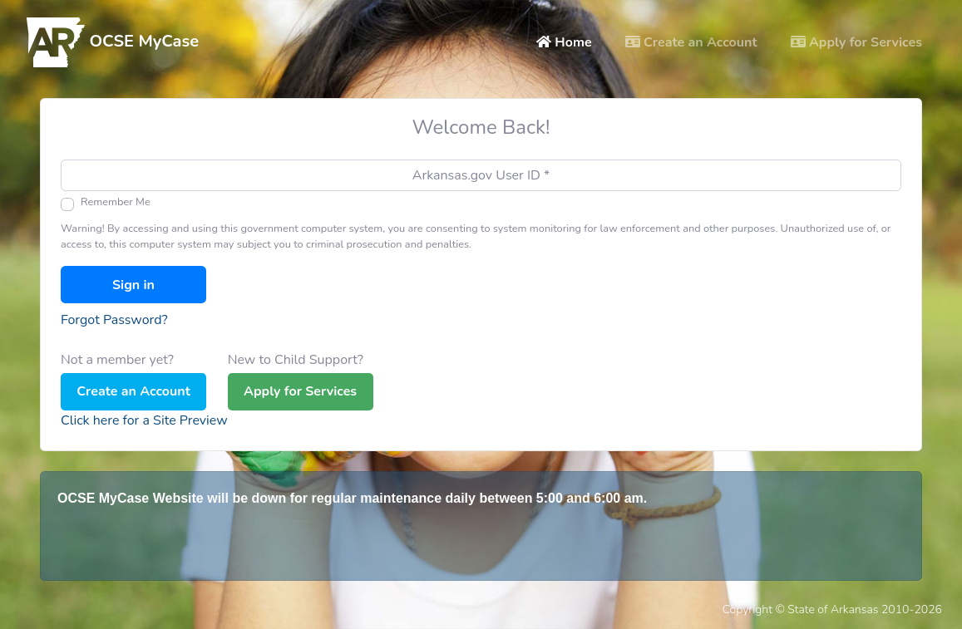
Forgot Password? (114, 320)
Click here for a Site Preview (144, 420)
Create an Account (691, 42)
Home (567, 42)
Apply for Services (860, 42)
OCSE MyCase (113, 42)
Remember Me (115, 201)
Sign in (133, 285)
